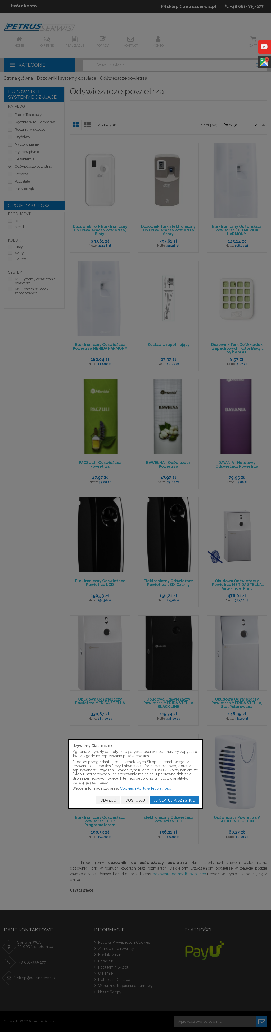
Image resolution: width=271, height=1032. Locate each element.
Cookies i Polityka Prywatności (146, 788)
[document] (135, 774)
